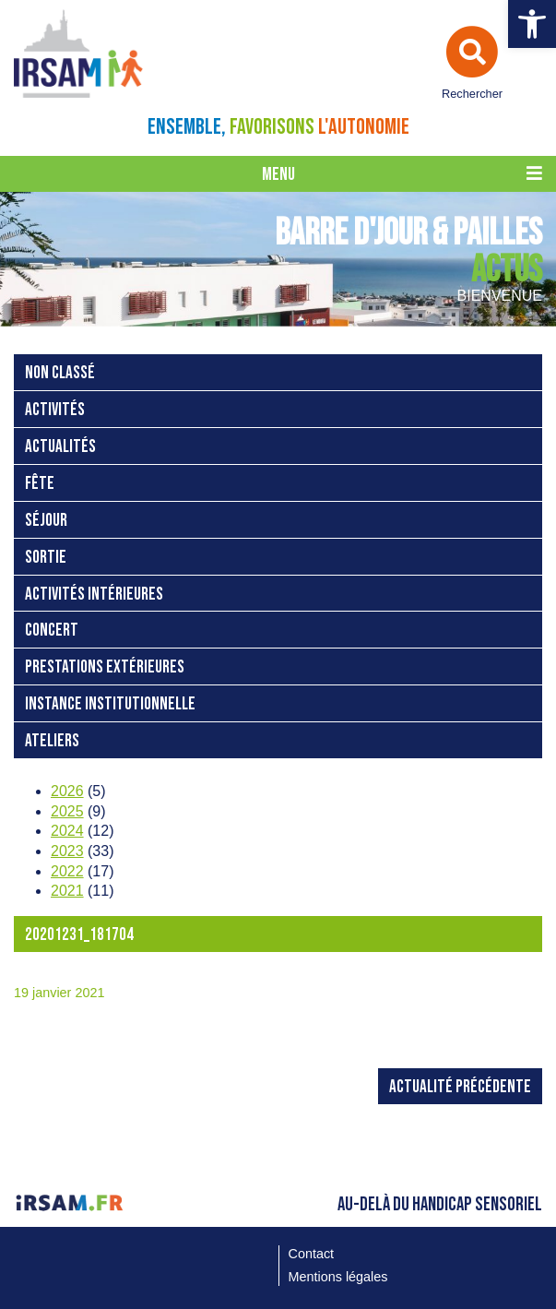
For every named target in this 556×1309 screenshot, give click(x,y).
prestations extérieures (104, 667)
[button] (532, 24)
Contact (312, 1253)
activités (55, 410)
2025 (67, 811)
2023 (67, 851)
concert (51, 630)
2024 (67, 831)
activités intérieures (94, 594)
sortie (45, 557)
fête (39, 483)
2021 (67, 890)
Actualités (60, 447)
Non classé (60, 373)
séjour (46, 520)
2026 (67, 791)
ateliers (52, 741)
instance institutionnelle (110, 704)
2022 (67, 871)
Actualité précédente (460, 1087)
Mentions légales (338, 1276)
